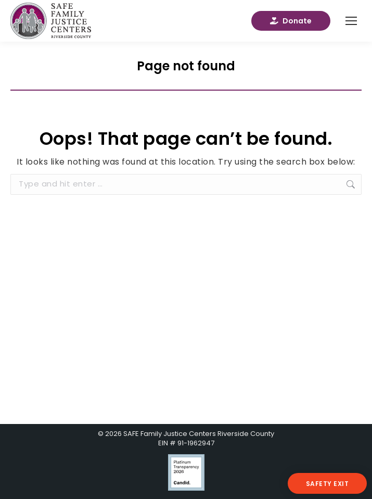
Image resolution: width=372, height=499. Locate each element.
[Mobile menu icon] (351, 20)
